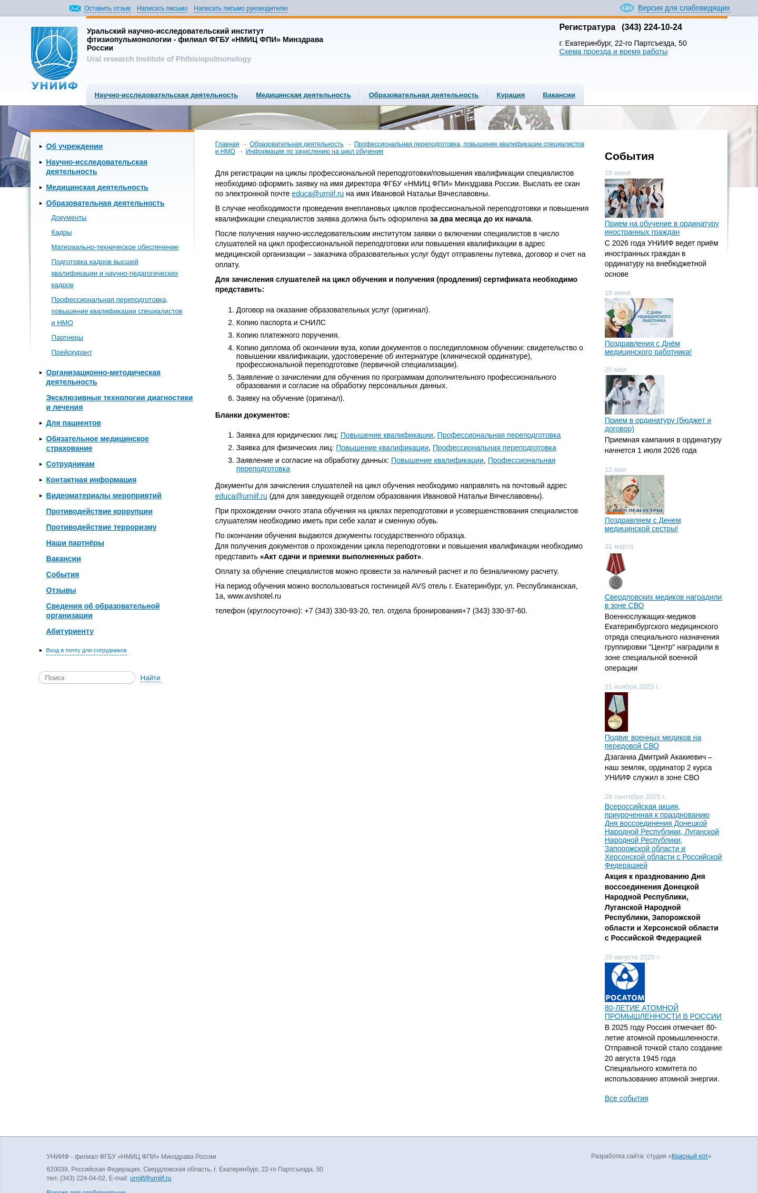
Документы (69, 217)
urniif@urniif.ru (150, 1178)
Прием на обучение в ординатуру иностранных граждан (662, 227)
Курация (511, 95)
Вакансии (559, 95)
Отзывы (61, 590)
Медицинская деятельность (303, 95)
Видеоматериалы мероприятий (104, 495)
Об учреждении (74, 146)
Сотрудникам (70, 464)
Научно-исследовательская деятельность (166, 95)
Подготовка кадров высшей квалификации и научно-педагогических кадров (115, 273)
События (62, 574)
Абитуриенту (70, 631)
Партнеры (67, 337)
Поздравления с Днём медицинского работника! (648, 347)
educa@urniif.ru (318, 193)
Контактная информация (91, 480)
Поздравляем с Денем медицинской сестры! (643, 524)
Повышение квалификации (387, 435)
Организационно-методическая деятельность (103, 377)
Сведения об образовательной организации (103, 611)
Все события (627, 1098)
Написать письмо (162, 8)
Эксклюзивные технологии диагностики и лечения (119, 402)
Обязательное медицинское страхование (97, 443)
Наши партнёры (75, 543)
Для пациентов (73, 423)
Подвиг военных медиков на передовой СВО (653, 741)
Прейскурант (72, 352)
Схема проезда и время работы (613, 51)
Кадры (62, 232)
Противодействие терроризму (101, 527)
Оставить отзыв (107, 8)
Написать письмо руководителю (240, 8)
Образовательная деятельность (424, 95)
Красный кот (690, 1156)
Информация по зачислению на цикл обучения (315, 151)
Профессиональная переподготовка (499, 435)
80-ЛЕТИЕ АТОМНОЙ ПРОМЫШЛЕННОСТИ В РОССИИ (663, 1012)
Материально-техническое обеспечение (115, 247)
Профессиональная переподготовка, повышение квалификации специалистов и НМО (117, 311)
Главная (227, 144)
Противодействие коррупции (99, 511)
